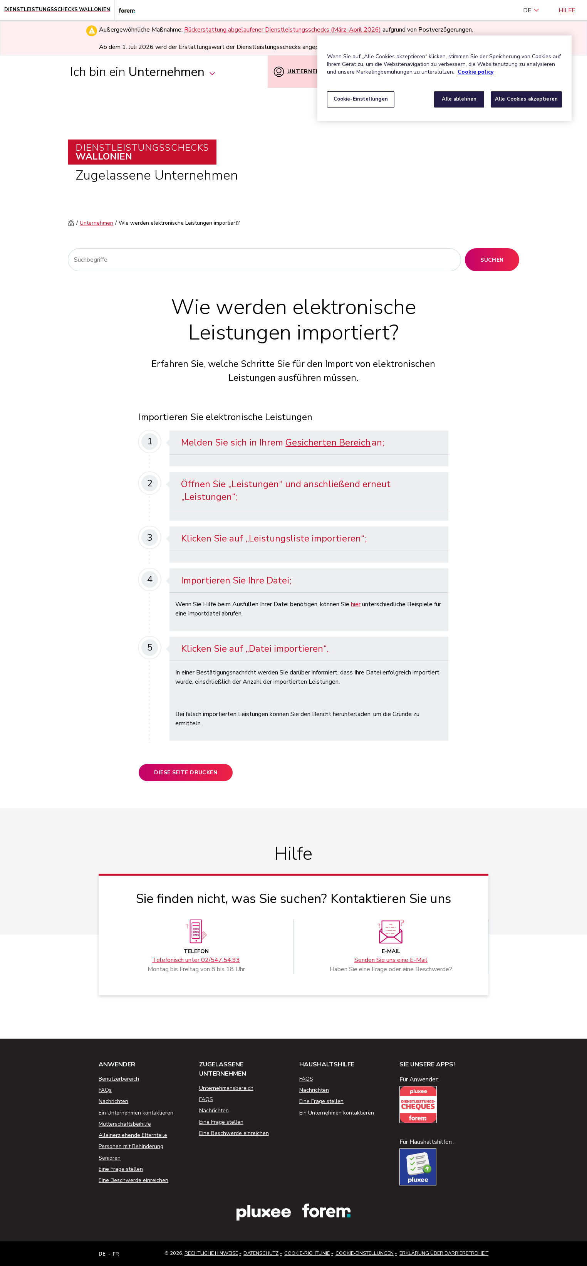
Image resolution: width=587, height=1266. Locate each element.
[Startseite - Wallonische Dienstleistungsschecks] (57, 10)
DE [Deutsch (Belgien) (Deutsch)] (531, 10)
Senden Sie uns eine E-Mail (391, 960)
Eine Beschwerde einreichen (133, 1180)
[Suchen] (264, 259)
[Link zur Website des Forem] (124, 10)
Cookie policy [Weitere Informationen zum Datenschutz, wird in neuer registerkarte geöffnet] (475, 72)
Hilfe (566, 10)
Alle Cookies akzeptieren (526, 99)
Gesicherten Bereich (328, 442)
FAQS (206, 1099)
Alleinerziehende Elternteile (133, 1135)
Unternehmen (96, 223)
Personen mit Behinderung (131, 1146)
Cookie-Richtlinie (307, 1253)
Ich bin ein (143, 72)
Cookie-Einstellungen (364, 1253)
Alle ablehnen (459, 99)
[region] (444, 78)
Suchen (491, 260)
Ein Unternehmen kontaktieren (136, 1112)
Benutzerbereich (119, 1079)
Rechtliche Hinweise (211, 1253)
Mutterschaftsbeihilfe (125, 1124)
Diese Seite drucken (185, 772)
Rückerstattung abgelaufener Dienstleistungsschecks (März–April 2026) (282, 29)
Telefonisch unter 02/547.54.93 (196, 960)
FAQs (105, 1090)
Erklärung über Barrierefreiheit (443, 1253)
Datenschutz (260, 1253)
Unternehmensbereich (226, 1088)
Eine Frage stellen (121, 1169)
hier (356, 604)
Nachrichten (113, 1101)
